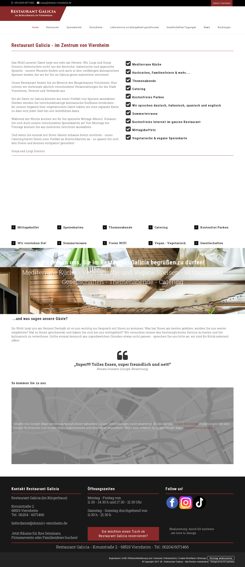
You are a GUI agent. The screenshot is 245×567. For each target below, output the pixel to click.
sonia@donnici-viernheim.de (55, 2)
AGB (124, 558)
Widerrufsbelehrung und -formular (145, 558)
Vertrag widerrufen (220, 558)
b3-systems (206, 529)
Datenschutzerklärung (199, 428)
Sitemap (201, 558)
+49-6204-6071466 (24, 2)
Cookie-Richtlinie (185, 424)
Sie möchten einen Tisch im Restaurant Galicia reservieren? (123, 533)
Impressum (114, 558)
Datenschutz (170, 558)
